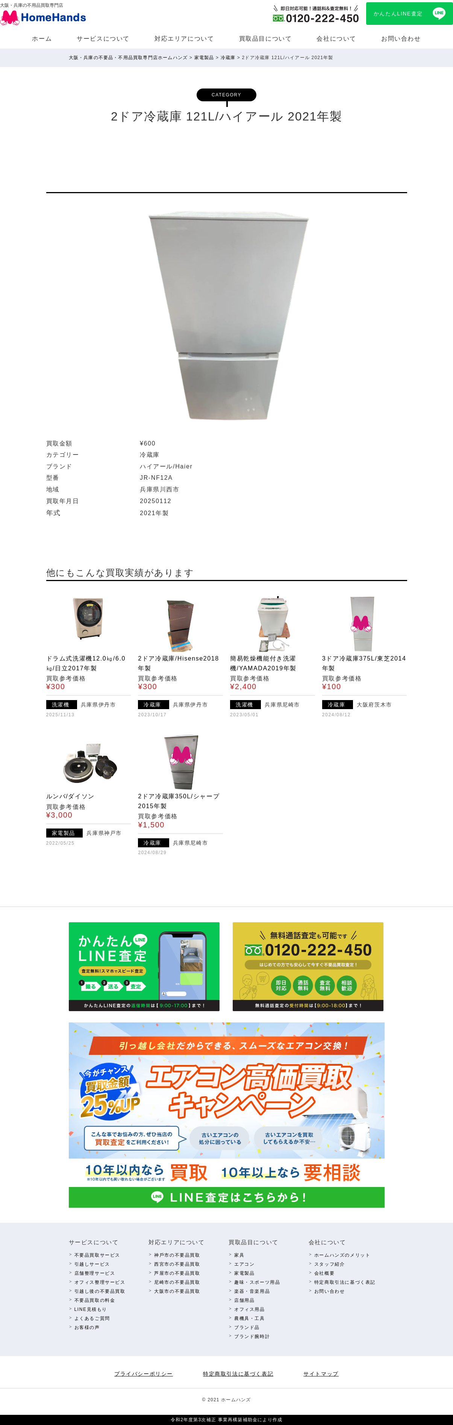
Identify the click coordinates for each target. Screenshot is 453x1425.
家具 (239, 1255)
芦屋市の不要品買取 (177, 1273)
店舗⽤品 (244, 1300)
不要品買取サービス (97, 1255)
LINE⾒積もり (90, 1309)
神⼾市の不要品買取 (177, 1255)
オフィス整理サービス (100, 1282)
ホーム (42, 38)
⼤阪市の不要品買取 (177, 1291)
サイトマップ (321, 1373)
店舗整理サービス (94, 1273)
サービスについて (103, 38)
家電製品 (244, 1273)
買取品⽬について (265, 38)
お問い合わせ (401, 38)
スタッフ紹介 (329, 1264)
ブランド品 (247, 1327)
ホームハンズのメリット (342, 1255)
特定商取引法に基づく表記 (345, 1282)
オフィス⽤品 (249, 1309)
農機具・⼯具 (249, 1318)
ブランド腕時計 (252, 1336)
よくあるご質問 (92, 1318)
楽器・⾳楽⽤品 (252, 1291)
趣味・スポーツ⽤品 (257, 1282)
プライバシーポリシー (143, 1373)
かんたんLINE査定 (398, 14)
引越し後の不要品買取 (100, 1291)
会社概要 (324, 1273)
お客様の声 (87, 1327)
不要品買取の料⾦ (94, 1300)
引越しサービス (92, 1264)
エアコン (244, 1264)
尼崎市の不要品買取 (177, 1282)
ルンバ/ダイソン (70, 796)
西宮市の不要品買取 (177, 1264)
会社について (336, 38)
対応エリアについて (184, 38)
